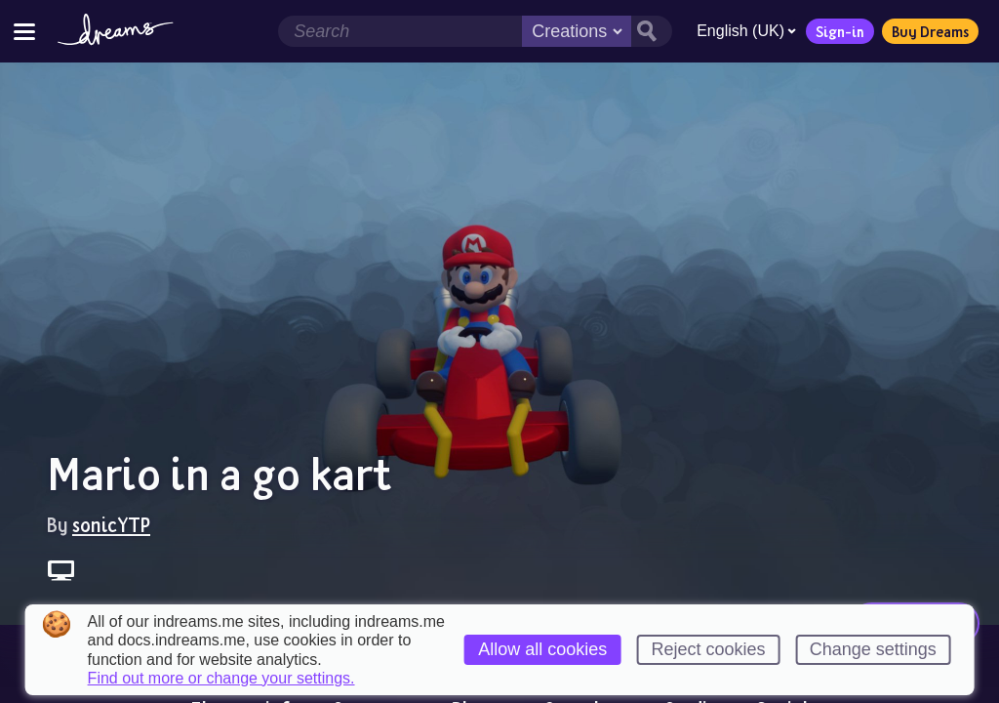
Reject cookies (708, 649)
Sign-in (840, 31)
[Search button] (651, 31)
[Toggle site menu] (24, 31)
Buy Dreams (930, 31)
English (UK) (746, 30)
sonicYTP (111, 524)
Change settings (873, 649)
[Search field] (400, 31)
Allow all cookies (542, 649)
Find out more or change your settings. (221, 678)
